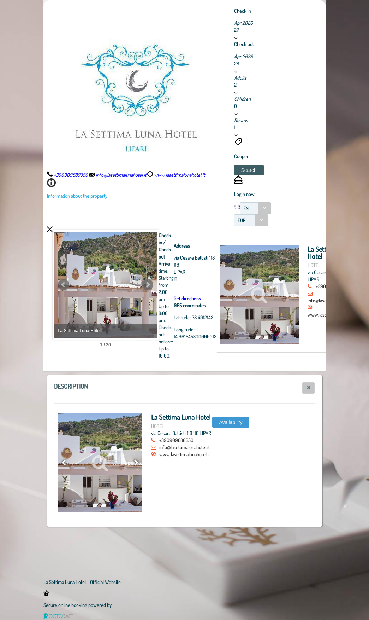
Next (186, 284)
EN (246, 208)
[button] (249, 170)
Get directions (226, 298)
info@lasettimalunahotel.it (184, 447)
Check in (242, 10)
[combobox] (255, 208)
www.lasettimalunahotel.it (184, 454)
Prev (63, 284)
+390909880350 (176, 440)
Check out (244, 44)
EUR (242, 220)
